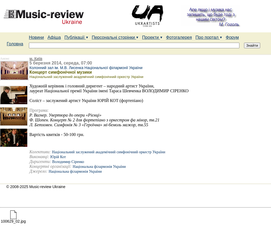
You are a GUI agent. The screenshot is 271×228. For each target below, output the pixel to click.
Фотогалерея (179, 37)
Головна (15, 44)
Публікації (76, 37)
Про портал (208, 37)
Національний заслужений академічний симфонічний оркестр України (108, 152)
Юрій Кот (58, 157)
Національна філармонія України (99, 167)
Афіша (54, 37)
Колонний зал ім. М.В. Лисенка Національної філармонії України (86, 68)
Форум (232, 37)
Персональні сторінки (115, 37)
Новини (36, 37)
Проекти (152, 37)
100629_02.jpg (13, 219)
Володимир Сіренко (68, 162)
